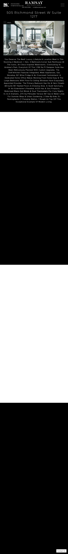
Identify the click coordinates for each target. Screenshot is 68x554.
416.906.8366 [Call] (15, 4)
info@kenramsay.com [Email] (17, 5)
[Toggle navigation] (63, 5)
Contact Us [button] (61, 551)
